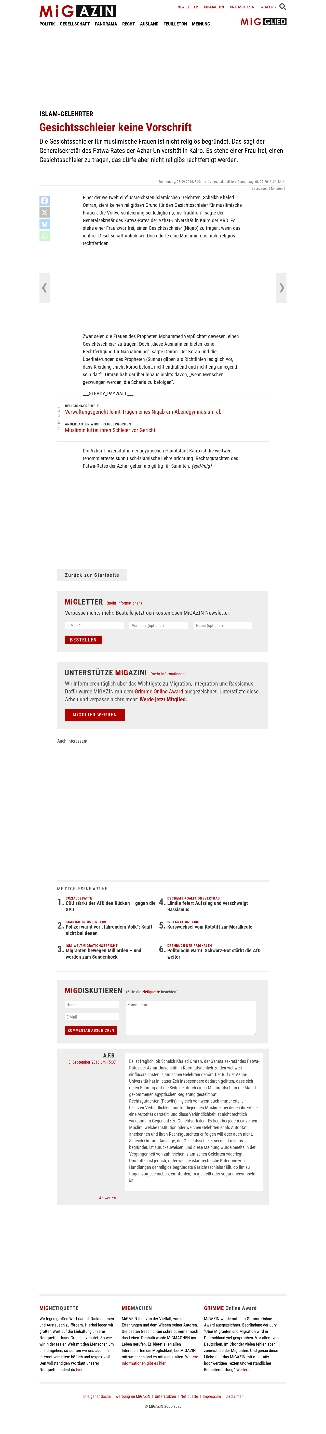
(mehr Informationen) (124, 603)
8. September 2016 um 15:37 (92, 1062)
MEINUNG (201, 23)
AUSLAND (149, 23)
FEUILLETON (175, 23)
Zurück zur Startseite (92, 575)
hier (79, 1369)
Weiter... (243, 1369)
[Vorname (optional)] (158, 625)
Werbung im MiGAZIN (132, 1396)
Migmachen (214, 7)
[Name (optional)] (223, 625)
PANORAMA (106, 23)
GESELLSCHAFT (75, 23)
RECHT (128, 23)
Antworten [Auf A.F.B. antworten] (107, 1198)
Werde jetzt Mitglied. (163, 699)
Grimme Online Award (159, 691)
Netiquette (151, 991)
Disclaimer (234, 1396)
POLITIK (47, 23)
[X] (44, 212)
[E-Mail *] (94, 625)
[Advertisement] (163, 68)
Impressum (212, 1396)
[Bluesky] (44, 224)
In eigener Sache (97, 1396)
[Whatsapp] (44, 236)
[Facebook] (44, 201)
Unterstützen (242, 7)
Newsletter (188, 7)
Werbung (268, 7)
